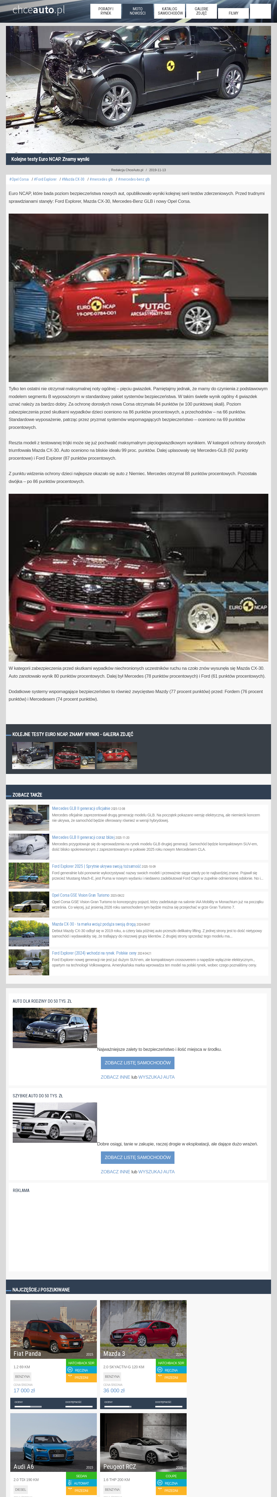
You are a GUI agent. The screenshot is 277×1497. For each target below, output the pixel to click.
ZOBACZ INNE (115, 1077)
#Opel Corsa (19, 179)
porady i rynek (105, 11)
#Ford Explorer (45, 179)
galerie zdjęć (201, 11)
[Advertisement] (53, 1231)
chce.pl (38, 7)
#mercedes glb (101, 179)
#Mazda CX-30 (73, 179)
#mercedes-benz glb (134, 179)
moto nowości (138, 11)
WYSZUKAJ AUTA (156, 1077)
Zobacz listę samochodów (138, 1062)
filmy (233, 13)
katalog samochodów (170, 11)
